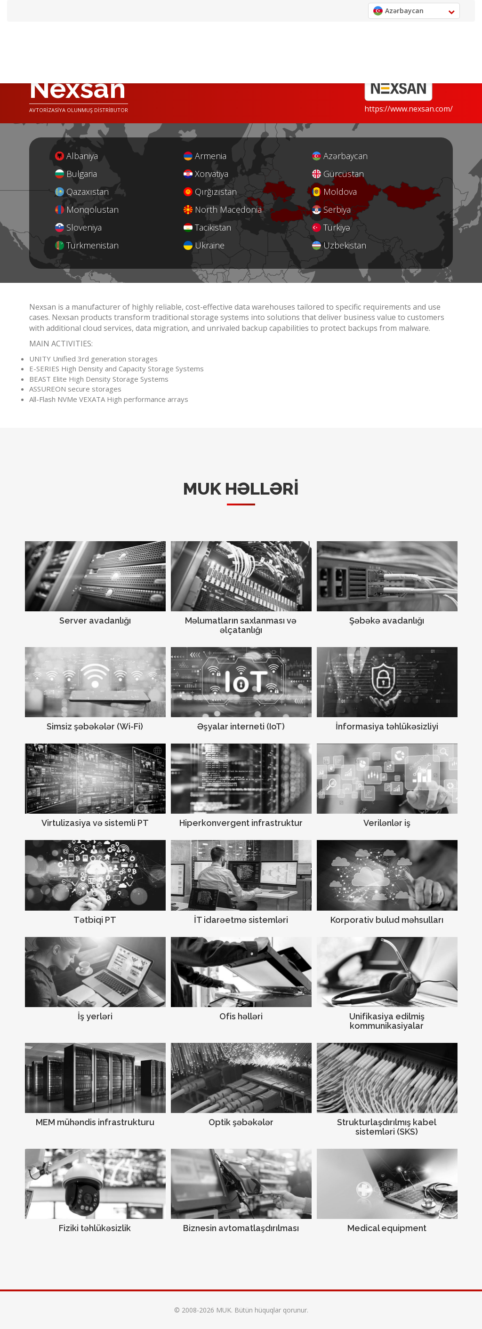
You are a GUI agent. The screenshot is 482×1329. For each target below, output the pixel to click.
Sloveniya (78, 227)
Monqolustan (87, 209)
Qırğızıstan (210, 191)
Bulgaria (76, 173)
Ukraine (204, 245)
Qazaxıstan (82, 191)
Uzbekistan (339, 245)
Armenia (205, 156)
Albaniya (76, 156)
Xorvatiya (206, 173)
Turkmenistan (87, 245)
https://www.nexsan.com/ (408, 109)
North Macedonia (223, 209)
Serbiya (331, 209)
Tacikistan (207, 227)
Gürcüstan (338, 173)
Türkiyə (331, 227)
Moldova (334, 191)
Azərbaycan (340, 156)
